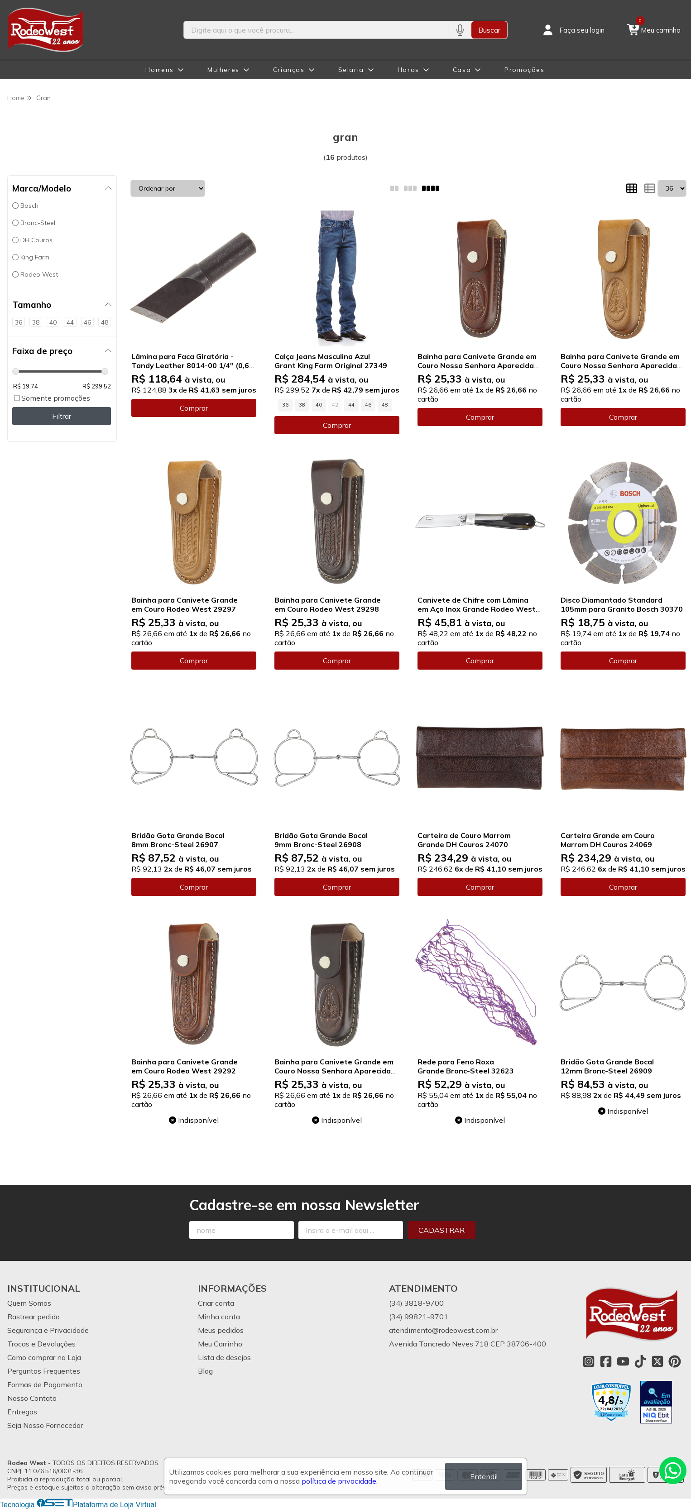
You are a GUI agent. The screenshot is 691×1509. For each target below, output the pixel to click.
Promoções (524, 70)
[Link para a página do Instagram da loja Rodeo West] (588, 1361)
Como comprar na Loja (44, 1357)
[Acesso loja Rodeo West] (573, 29)
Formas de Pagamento (44, 1384)
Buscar (489, 29)
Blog (205, 1370)
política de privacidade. (340, 1480)
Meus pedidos (221, 1330)
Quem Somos (29, 1303)
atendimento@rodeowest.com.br (443, 1330)
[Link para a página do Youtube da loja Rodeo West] (623, 1361)
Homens (159, 70)
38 (302, 405)
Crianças (289, 70)
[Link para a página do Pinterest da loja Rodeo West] (674, 1361)
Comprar (194, 407)
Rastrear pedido (33, 1316)
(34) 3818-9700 (416, 1303)
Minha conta (219, 1316)
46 (368, 405)
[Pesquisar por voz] (459, 29)
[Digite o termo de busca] (316, 29)
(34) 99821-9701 (418, 1316)
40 (319, 405)
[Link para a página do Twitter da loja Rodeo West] (657, 1361)
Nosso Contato (32, 1398)
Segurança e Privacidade (48, 1330)
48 (385, 405)
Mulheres (223, 70)
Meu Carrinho (220, 1343)
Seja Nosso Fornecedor (45, 1425)
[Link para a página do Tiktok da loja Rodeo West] (640, 1361)
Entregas (22, 1411)
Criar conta (216, 1303)
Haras (408, 70)
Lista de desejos (224, 1357)
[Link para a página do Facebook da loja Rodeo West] (606, 1361)
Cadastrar (441, 1230)
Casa (462, 70)
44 (351, 405)
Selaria (351, 70)
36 (285, 405)
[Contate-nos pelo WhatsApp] (672, 1470)
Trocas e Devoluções (41, 1343)
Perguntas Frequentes (43, 1370)
